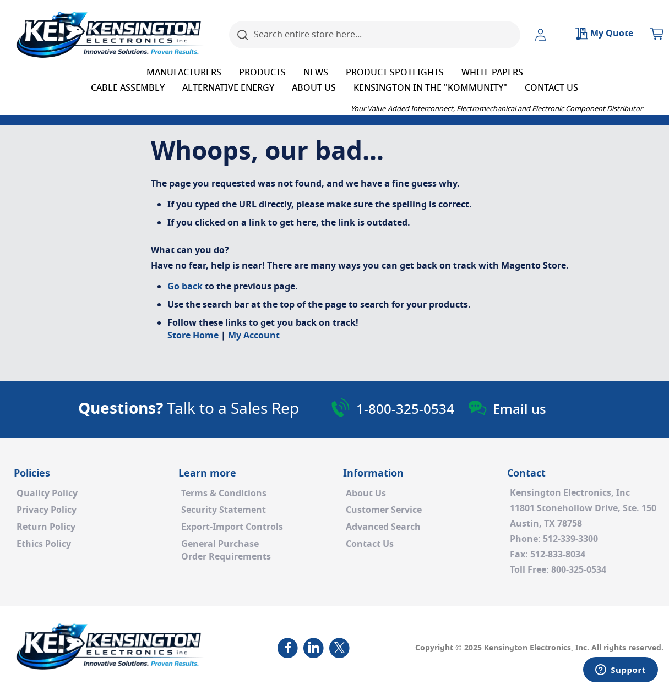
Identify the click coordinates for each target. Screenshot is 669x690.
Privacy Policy (47, 510)
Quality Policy (47, 493)
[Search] (242, 34)
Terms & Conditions (223, 493)
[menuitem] (184, 72)
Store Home (193, 335)
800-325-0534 (578, 570)
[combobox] (374, 34)
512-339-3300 (570, 539)
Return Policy (46, 527)
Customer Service (384, 510)
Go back (185, 286)
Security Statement (223, 510)
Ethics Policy (44, 544)
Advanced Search (383, 527)
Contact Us (370, 544)
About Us (366, 493)
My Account (254, 335)
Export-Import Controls (232, 527)
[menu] (334, 80)
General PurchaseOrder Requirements (226, 550)
